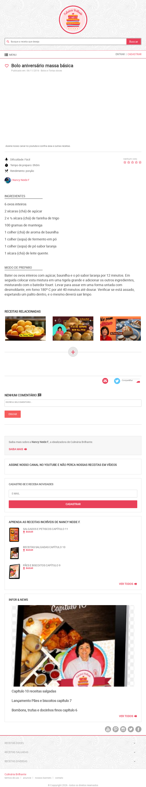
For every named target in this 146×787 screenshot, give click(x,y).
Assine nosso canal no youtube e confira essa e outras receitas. (38, 145)
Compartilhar (127, 380)
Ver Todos (126, 584)
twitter (131, 729)
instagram (123, 729)
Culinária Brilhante (73, 19)
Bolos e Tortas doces (51, 70)
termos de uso (12, 777)
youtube (108, 729)
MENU (10, 54)
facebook (138, 729)
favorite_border (7, 66)
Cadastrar (134, 54)
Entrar (120, 54)
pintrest (116, 729)
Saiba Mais (16, 449)
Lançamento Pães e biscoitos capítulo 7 (41, 700)
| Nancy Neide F (17, 180)
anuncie (27, 777)
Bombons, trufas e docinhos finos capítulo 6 (44, 710)
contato (59, 777)
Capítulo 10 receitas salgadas (34, 691)
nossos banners (43, 777)
